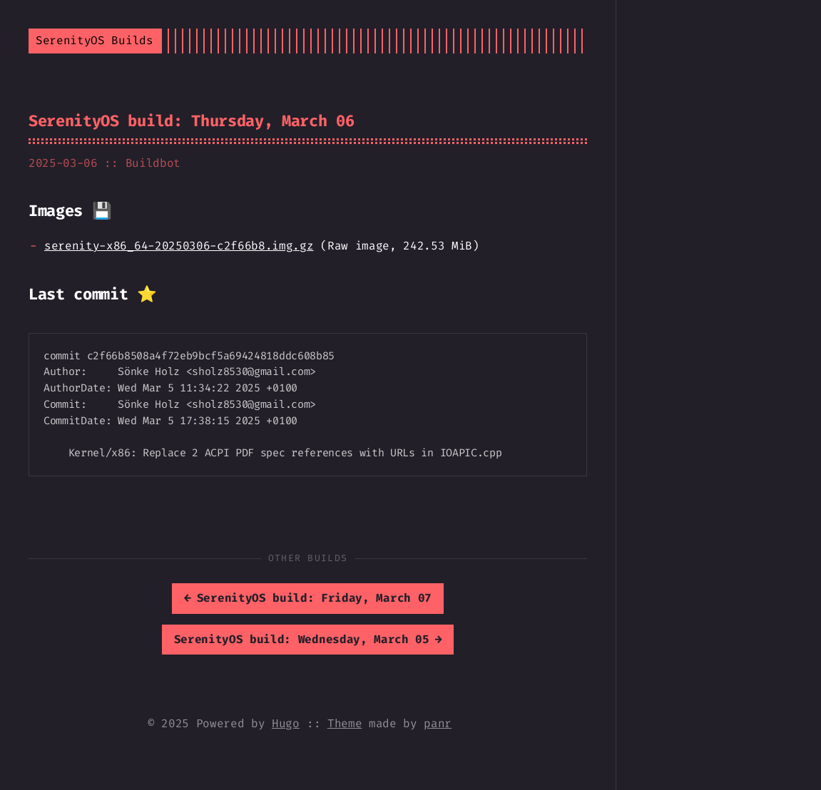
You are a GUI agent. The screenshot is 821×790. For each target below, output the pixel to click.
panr (438, 723)
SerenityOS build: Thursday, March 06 (191, 121)
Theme (344, 723)
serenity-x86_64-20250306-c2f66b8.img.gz (179, 245)
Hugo (286, 723)
